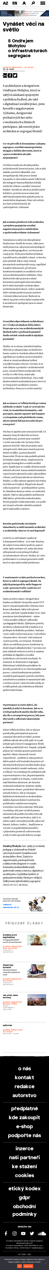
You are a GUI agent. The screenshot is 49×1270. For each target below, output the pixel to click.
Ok (19, 1266)
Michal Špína (10, 1004)
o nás (24, 1069)
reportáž (7, 1009)
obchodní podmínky (25, 1211)
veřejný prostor (17, 71)
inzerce (24, 1149)
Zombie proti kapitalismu (10, 936)
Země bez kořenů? (8, 966)
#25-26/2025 (10, 948)
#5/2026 (7, 981)
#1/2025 (28, 67)
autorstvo (24, 1096)
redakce (24, 1087)
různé (5, 71)
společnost (8, 952)
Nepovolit (28, 1266)
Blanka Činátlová (12, 1030)
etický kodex (24, 1189)
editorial (7, 1025)
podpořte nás (24, 1136)
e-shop (24, 1127)
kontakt (24, 1078)
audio (5, 1006)
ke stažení (24, 1167)
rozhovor (7, 950)
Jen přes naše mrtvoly (10, 996)
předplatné (24, 1109)
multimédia (8, 1008)
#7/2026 (8, 1032)
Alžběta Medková (12, 67)
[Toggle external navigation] (42, 3)
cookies (24, 1176)
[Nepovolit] (45, 1263)
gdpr (24, 1198)
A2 (5, 3)
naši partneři (24, 1158)
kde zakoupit (24, 1118)
